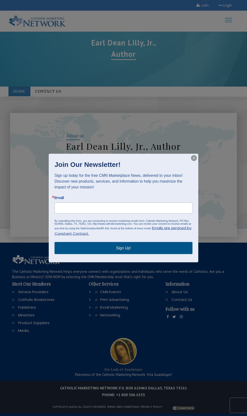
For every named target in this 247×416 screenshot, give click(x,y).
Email (59, 198)
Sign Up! (123, 248)
